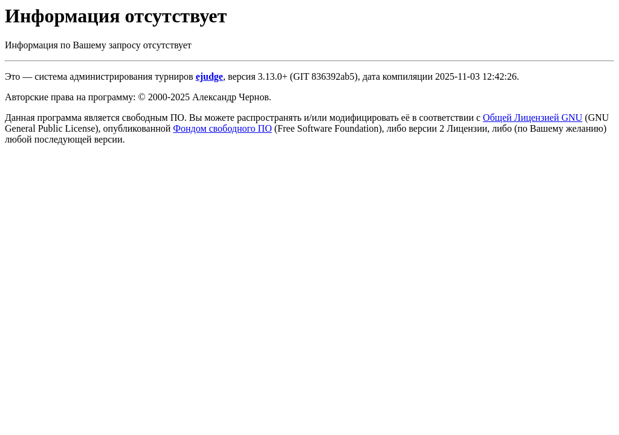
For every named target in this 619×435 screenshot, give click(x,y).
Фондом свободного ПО (222, 128)
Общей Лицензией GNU (533, 117)
